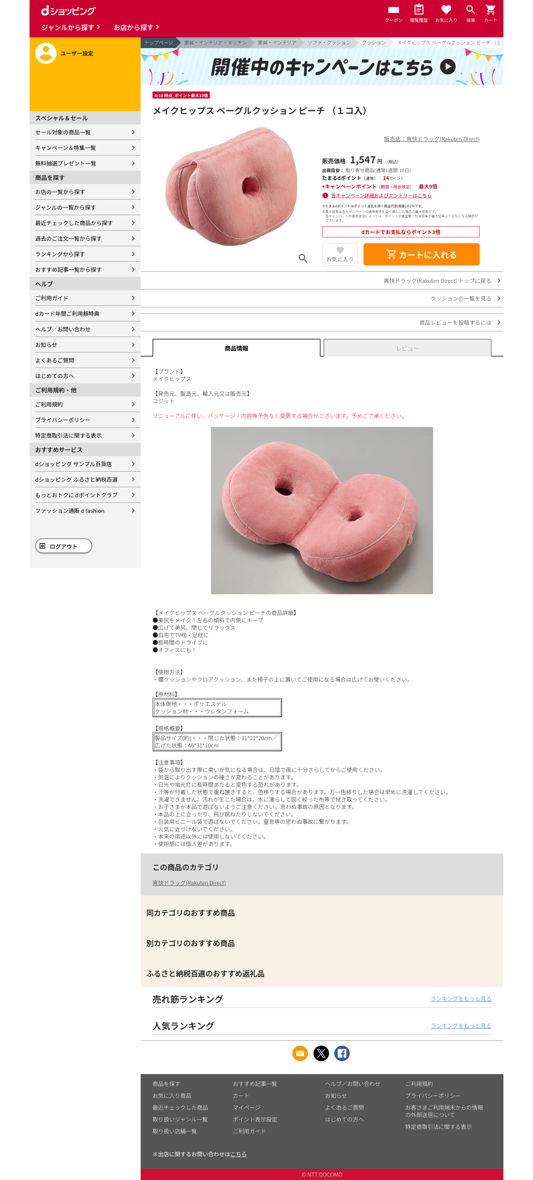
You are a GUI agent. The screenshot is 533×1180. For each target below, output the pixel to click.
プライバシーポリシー (63, 420)
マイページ (247, 1107)
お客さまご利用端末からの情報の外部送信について (444, 1111)
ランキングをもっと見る (461, 998)
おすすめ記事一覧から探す (68, 269)
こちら (238, 1154)
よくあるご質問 (54, 360)
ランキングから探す (60, 254)
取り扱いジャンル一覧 (180, 1119)
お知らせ (46, 344)
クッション (374, 42)
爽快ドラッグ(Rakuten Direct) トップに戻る (437, 280)
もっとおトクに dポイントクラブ (76, 495)
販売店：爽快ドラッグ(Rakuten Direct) (432, 139)
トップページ (158, 42)
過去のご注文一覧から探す (68, 238)
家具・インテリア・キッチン (215, 42)
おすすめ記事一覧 (255, 1083)
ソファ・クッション (329, 42)
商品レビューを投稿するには (455, 322)
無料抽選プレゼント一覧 (65, 163)
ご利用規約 (49, 404)
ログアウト (64, 546)
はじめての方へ (54, 376)
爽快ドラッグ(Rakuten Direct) (189, 882)
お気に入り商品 (171, 1095)
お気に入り (340, 259)
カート (241, 1095)
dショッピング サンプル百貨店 (73, 464)
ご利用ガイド (51, 298)
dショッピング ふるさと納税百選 (76, 479)
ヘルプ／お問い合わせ (63, 329)
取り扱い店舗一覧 (174, 1131)
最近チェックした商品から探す (74, 223)
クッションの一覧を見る (461, 298)
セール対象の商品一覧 (63, 132)
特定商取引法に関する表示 (68, 435)
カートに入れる (421, 254)
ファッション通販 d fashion (69, 510)
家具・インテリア (277, 42)
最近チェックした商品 (180, 1107)
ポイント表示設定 (255, 1119)
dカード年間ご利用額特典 (67, 313)
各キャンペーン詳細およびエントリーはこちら (381, 195)
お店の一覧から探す (60, 191)
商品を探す (166, 1083)
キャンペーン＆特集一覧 (65, 147)
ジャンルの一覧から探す (65, 207)
